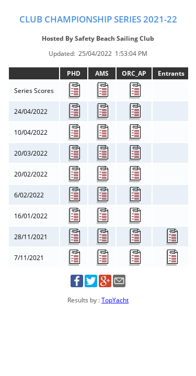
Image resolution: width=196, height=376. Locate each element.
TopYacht (115, 300)
